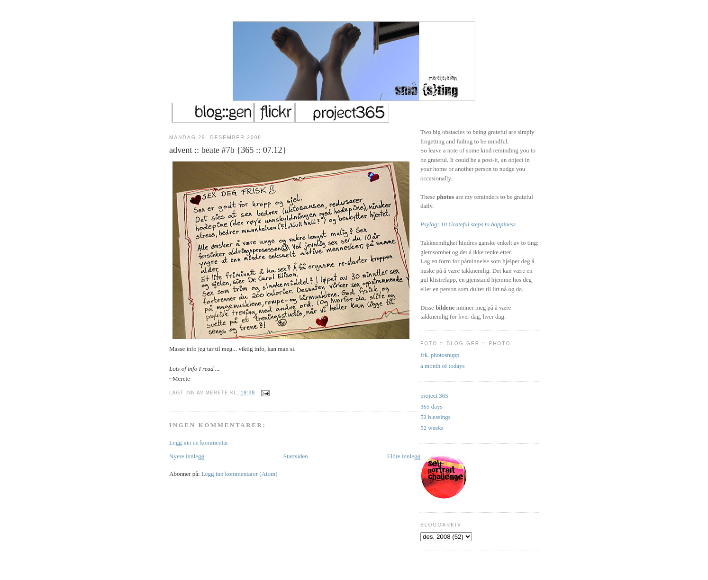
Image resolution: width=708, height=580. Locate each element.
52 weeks (432, 427)
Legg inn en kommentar (198, 442)
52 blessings (435, 416)
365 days (431, 406)
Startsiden (295, 456)
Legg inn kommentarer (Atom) (239, 473)
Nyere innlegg (186, 456)
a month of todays (442, 365)
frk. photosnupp (439, 354)
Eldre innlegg (403, 456)
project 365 (434, 395)
